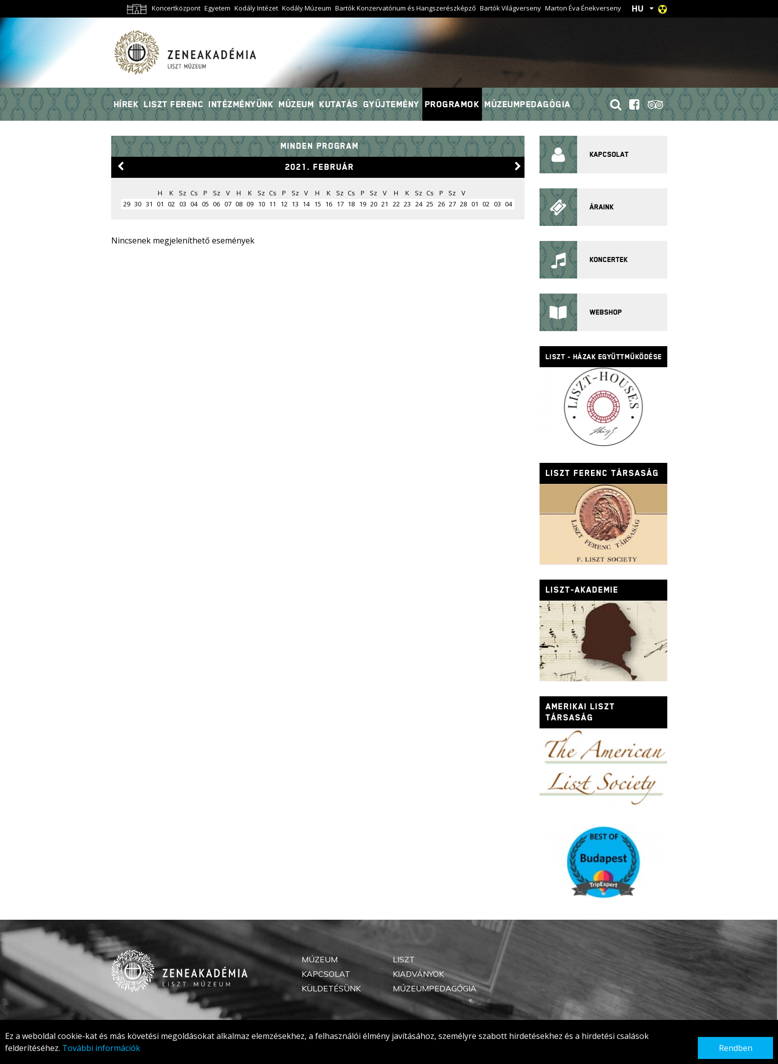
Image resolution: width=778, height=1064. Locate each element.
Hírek (126, 104)
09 (249, 203)
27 (452, 203)
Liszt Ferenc (173, 104)
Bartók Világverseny (510, 8)
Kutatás (338, 104)
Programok (452, 104)
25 (429, 203)
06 (216, 203)
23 (407, 203)
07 (227, 203)
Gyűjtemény (391, 104)
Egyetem (217, 8)
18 (351, 203)
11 (272, 203)
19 (362, 203)
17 (340, 203)
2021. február (319, 167)
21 (384, 203)
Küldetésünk (331, 988)
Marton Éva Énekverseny (583, 8)
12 (284, 203)
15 (317, 203)
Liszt (404, 959)
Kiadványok (418, 974)
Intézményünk (241, 104)
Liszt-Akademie (582, 590)
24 (418, 203)
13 (295, 203)
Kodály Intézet (256, 8)
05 (205, 203)
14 (306, 203)
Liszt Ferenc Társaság (602, 473)
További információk (101, 1047)
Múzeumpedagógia (527, 104)
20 (373, 203)
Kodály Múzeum (306, 8)
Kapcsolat (326, 974)
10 (261, 203)
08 (238, 203)
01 (160, 203)
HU (638, 8)
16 (328, 203)
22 (396, 203)
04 (193, 203)
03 (182, 203)
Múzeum (296, 104)
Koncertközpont (176, 8)
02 (171, 203)
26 (441, 203)
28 (463, 203)
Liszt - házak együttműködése (604, 357)
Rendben (735, 1047)
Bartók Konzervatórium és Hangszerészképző (405, 8)
